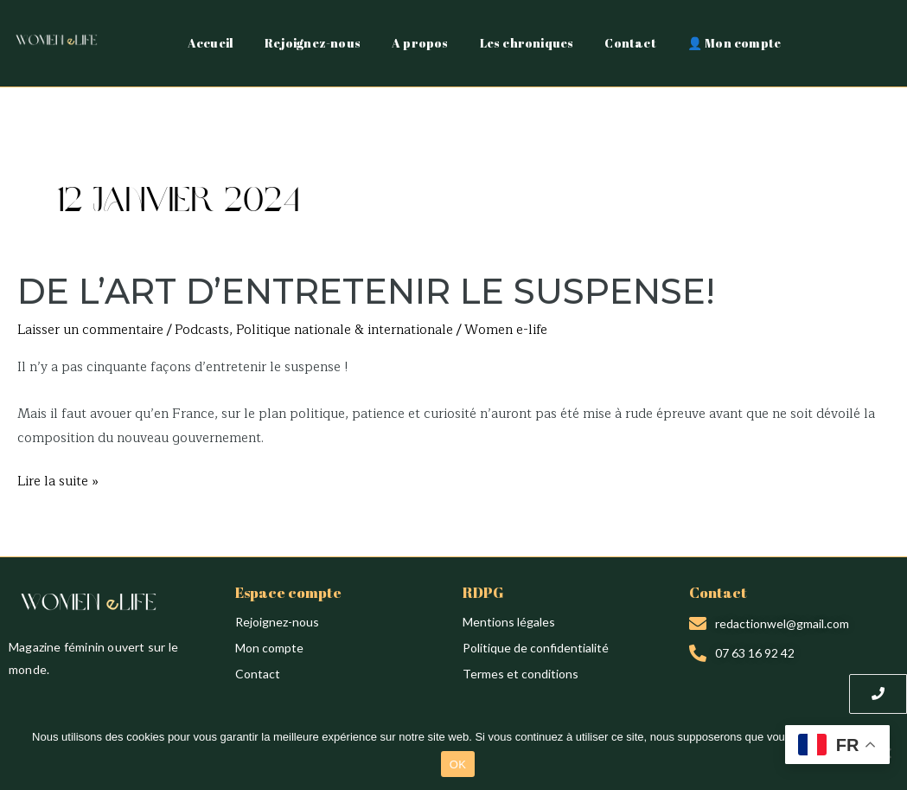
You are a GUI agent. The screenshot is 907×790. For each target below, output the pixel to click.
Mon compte (269, 647)
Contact (629, 43)
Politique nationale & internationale (344, 330)
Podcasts (202, 330)
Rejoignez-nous (313, 43)
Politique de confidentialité (536, 647)
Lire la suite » (58, 481)
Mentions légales (509, 621)
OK (458, 764)
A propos (420, 43)
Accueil (210, 43)
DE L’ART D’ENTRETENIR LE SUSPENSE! (366, 291)
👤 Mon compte (734, 43)
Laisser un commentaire (90, 330)
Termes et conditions (520, 673)
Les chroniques (527, 43)
